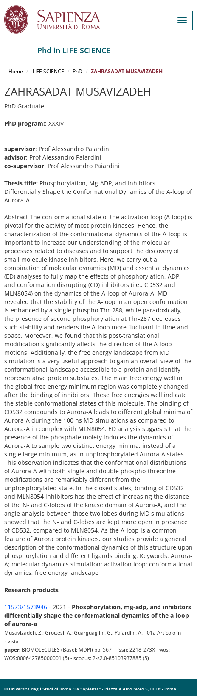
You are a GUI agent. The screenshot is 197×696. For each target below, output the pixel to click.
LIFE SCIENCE (47, 71)
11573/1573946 (25, 607)
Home (15, 71)
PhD (77, 71)
